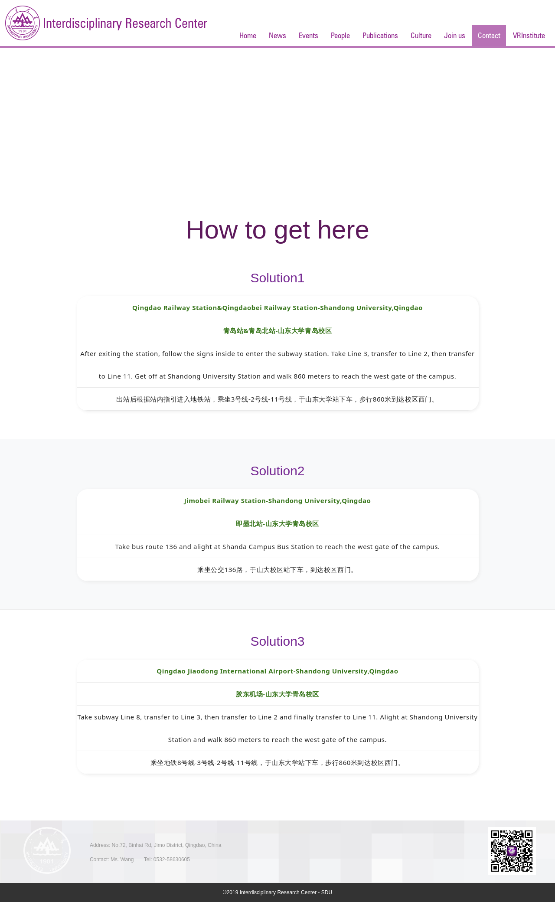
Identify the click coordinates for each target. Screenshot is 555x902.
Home (247, 35)
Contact (489, 35)
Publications (380, 35)
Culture (421, 35)
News (277, 35)
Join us (454, 35)
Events (308, 35)
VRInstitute (529, 35)
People (340, 35)
